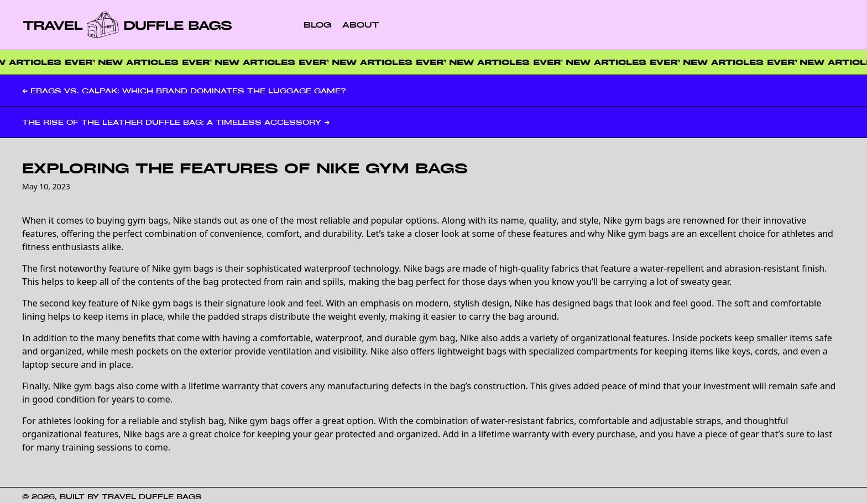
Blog (317, 24)
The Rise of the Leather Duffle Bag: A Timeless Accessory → (176, 122)
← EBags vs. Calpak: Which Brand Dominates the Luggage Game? (184, 90)
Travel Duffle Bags (152, 496)
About (360, 24)
